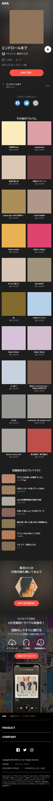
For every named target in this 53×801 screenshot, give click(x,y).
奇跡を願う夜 (14, 181)
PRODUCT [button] (8, 727)
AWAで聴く (26, 73)
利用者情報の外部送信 (10, 768)
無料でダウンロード (26, 656)
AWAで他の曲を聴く (26, 603)
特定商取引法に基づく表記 (35, 768)
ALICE (13, 420)
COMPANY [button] (9, 737)
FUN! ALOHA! (13, 250)
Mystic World (13, 352)
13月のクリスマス (39, 318)
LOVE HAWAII (39, 216)
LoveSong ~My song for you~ (39, 420)
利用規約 (5, 764)
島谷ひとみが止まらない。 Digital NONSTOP (39, 387)
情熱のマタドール (39, 181)
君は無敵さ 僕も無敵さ (39, 454)
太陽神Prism (14, 147)
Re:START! (39, 284)
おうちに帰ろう (14, 284)
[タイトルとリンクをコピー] (35, 103)
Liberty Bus (39, 147)
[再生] (48, 49)
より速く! (13, 386)
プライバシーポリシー (23, 764)
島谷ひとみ (22, 53)
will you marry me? (13, 454)
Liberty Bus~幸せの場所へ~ (13, 216)
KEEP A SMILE (39, 250)
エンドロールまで (29, 716)
